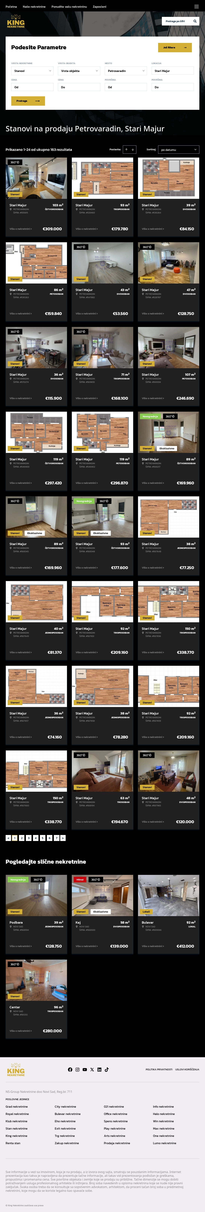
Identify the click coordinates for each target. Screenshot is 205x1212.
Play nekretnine (114, 1127)
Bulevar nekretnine (68, 1113)
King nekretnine (16, 1135)
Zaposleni (99, 6)
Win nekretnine (163, 1120)
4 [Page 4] (36, 837)
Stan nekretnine (17, 1127)
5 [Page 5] (42, 837)
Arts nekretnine (114, 1135)
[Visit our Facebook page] (70, 1069)
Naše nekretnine (34, 6)
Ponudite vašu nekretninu (69, 6)
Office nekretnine (115, 1113)
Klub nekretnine (16, 1120)
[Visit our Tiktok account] (106, 1069)
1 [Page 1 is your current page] (14, 837)
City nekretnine (65, 1106)
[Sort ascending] (126, 148)
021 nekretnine (114, 1106)
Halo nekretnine (164, 1113)
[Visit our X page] (92, 1069)
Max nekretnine (163, 1127)
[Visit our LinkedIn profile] (99, 1069)
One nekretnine (163, 1135)
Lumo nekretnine (164, 1142)
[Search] (195, 21)
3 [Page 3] (28, 837)
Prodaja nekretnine (117, 1142)
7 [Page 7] (56, 837)
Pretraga (28, 100)
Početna (11, 6)
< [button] (8, 837)
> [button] (63, 837)
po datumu (168, 149)
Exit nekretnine (65, 1127)
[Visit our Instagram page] (77, 1069)
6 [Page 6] (49, 837)
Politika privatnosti (159, 1069)
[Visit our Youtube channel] (85, 1069)
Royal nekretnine (17, 1113)
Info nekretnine (163, 1106)
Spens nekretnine (116, 1120)
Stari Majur (162, 70)
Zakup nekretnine (67, 1142)
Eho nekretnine (65, 1120)
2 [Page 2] (22, 837)
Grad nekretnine (17, 1106)
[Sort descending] (133, 148)
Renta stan (13, 1142)
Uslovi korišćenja (187, 1069)
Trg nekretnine (65, 1135)
